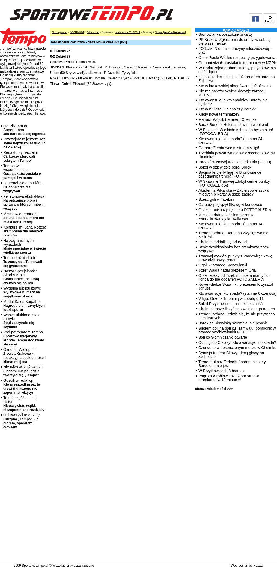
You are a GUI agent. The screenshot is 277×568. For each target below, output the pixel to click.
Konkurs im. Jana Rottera (24, 231)
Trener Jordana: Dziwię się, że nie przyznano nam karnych (236, 316)
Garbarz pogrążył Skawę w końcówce (230, 204)
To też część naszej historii (23, 404)
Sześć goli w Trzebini (216, 199)
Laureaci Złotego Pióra (22, 187)
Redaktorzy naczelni (20, 156)
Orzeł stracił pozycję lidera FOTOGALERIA (234, 210)
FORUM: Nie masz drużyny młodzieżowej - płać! (234, 50)
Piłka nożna (93, 32)
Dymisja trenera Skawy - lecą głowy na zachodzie (231, 355)
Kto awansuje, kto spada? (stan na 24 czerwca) (230, 141)
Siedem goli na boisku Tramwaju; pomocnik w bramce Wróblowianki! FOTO (237, 330)
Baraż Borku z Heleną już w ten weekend (233, 124)
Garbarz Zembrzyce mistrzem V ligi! (228, 148)
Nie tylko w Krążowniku (23, 371)
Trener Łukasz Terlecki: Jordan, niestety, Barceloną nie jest (232, 364)
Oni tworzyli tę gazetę (21, 421)
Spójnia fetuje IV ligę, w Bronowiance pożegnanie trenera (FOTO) (229, 174)
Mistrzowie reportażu (23, 218)
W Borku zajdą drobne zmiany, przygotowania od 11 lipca (237, 70)
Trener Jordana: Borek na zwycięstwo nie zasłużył (233, 235)
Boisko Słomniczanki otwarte (222, 337)
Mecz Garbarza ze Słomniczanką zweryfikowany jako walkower (226, 217)
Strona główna (59, 32)
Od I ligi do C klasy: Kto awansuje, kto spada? (237, 342)
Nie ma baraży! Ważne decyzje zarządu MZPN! (232, 93)
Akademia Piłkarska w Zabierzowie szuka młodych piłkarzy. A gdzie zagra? (233, 192)
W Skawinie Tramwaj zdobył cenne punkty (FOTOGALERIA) (234, 183)
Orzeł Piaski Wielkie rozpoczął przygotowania (236, 57)
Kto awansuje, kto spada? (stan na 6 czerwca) (237, 293)
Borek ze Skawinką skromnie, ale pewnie (233, 323)
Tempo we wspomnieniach (22, 172)
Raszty (258, 565)
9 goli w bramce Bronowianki (222, 265)
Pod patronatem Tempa (23, 338)
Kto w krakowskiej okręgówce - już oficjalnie (235, 86)
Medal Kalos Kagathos (24, 305)
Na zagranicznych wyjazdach (24, 246)
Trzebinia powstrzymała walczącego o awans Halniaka (236, 155)
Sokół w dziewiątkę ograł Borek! (225, 167)
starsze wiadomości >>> (214, 389)
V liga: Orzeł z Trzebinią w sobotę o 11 (231, 298)
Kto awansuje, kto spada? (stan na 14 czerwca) (230, 226)
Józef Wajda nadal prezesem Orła (227, 270)
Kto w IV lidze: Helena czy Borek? (227, 109)
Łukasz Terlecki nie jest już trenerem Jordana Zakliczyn (236, 79)
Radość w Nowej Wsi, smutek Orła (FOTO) (234, 162)
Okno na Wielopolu (24, 355)
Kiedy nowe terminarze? (218, 114)
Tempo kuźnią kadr (22, 262)
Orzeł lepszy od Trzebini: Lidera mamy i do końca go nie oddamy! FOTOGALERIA (234, 277)
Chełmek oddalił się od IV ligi (222, 242)
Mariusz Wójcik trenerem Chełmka (227, 119)
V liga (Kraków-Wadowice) (170, 32)
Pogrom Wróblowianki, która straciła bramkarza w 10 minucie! (228, 378)
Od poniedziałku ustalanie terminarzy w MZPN (237, 63)
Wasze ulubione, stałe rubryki (21, 321)
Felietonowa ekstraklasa (23, 202)
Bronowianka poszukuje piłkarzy (225, 34)
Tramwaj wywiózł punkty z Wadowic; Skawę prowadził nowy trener (235, 258)
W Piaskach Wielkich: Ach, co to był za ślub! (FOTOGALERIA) (235, 132)
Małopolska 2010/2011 (127, 32)
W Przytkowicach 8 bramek (221, 371)
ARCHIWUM (77, 32)
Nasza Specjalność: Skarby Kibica (21, 277)
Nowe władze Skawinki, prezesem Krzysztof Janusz (235, 286)
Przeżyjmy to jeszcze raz (24, 143)
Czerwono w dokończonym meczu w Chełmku (237, 347)
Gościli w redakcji (21, 386)
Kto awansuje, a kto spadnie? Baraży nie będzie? (232, 102)
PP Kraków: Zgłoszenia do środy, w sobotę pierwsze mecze (234, 41)
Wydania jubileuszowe (22, 292)
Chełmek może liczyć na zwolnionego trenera (236, 309)
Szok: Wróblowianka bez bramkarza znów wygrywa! (233, 249)
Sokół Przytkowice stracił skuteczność (230, 304)
